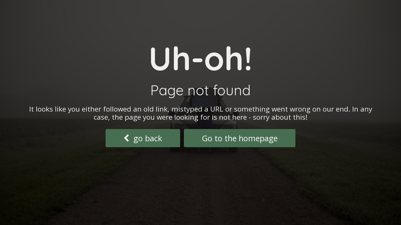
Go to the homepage (240, 138)
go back (142, 138)
